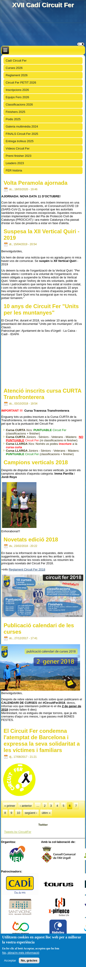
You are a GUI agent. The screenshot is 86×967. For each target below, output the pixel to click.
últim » (46, 813)
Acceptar (10, 960)
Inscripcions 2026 (17, 90)
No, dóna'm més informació (20, 952)
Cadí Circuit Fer (16, 60)
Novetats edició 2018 (31, 539)
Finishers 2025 (15, 112)
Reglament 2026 (17, 75)
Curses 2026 (14, 68)
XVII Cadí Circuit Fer (43, 4)
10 (18, 813)
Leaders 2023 (15, 163)
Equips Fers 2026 (17, 97)
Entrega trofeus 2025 (19, 141)
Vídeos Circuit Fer (18, 148)
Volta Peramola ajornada (35, 183)
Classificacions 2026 (19, 104)
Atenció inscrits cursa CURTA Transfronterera (42, 394)
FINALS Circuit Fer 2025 (22, 134)
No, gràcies (29, 960)
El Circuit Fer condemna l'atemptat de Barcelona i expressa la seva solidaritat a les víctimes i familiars (42, 740)
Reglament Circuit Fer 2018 (27, 569)
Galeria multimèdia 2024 (22, 126)
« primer (9, 805)
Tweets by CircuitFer (17, 832)
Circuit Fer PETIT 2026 (21, 82)
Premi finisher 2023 (18, 156)
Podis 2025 (13, 119)
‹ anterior (26, 805)
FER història (14, 170)
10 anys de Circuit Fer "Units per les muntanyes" (41, 309)
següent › (31, 813)
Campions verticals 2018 (36, 462)
